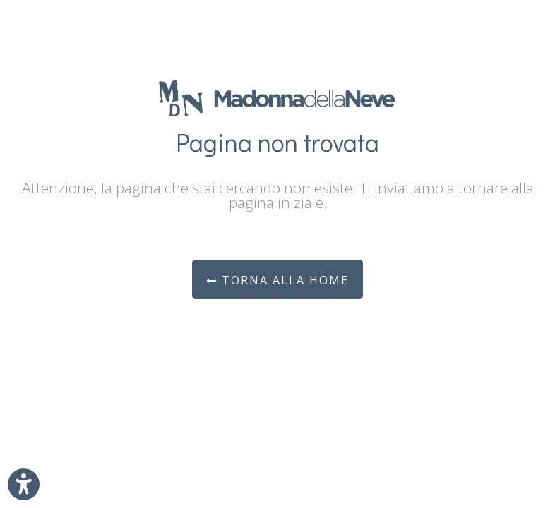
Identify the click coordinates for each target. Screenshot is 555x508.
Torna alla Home (277, 280)
